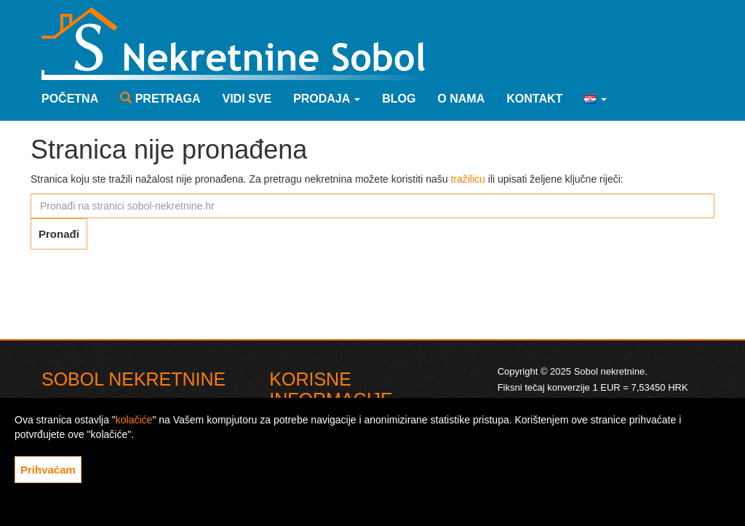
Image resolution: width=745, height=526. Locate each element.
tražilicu (467, 179)
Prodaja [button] (326, 98)
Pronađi (59, 234)
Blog (398, 98)
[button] (595, 99)
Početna (69, 98)
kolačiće (134, 420)
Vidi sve (246, 98)
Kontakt (534, 98)
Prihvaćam (48, 469)
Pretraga (160, 98)
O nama (461, 98)
